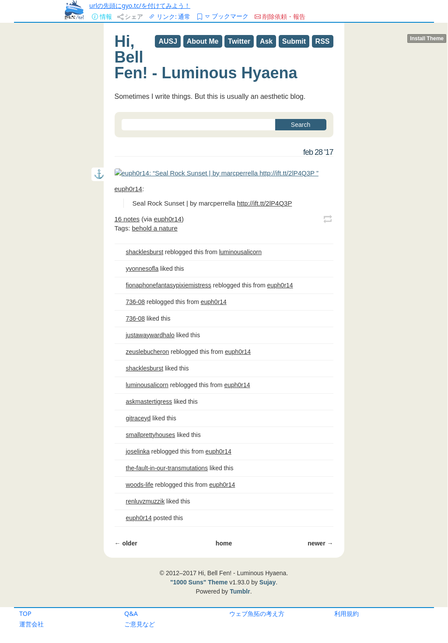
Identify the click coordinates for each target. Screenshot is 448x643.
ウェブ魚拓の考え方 (256, 613)
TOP (25, 613)
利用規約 (346, 613)
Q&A (131, 613)
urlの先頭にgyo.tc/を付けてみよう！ (139, 5)
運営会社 (31, 624)
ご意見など (139, 624)
